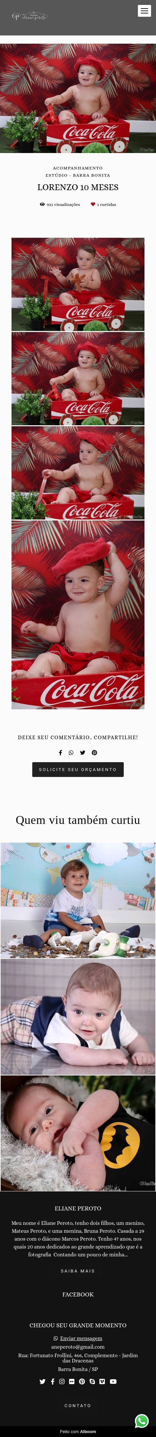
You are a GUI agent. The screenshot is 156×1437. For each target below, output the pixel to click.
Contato (78, 1405)
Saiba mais (78, 1271)
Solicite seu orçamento (78, 769)
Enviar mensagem (81, 1338)
